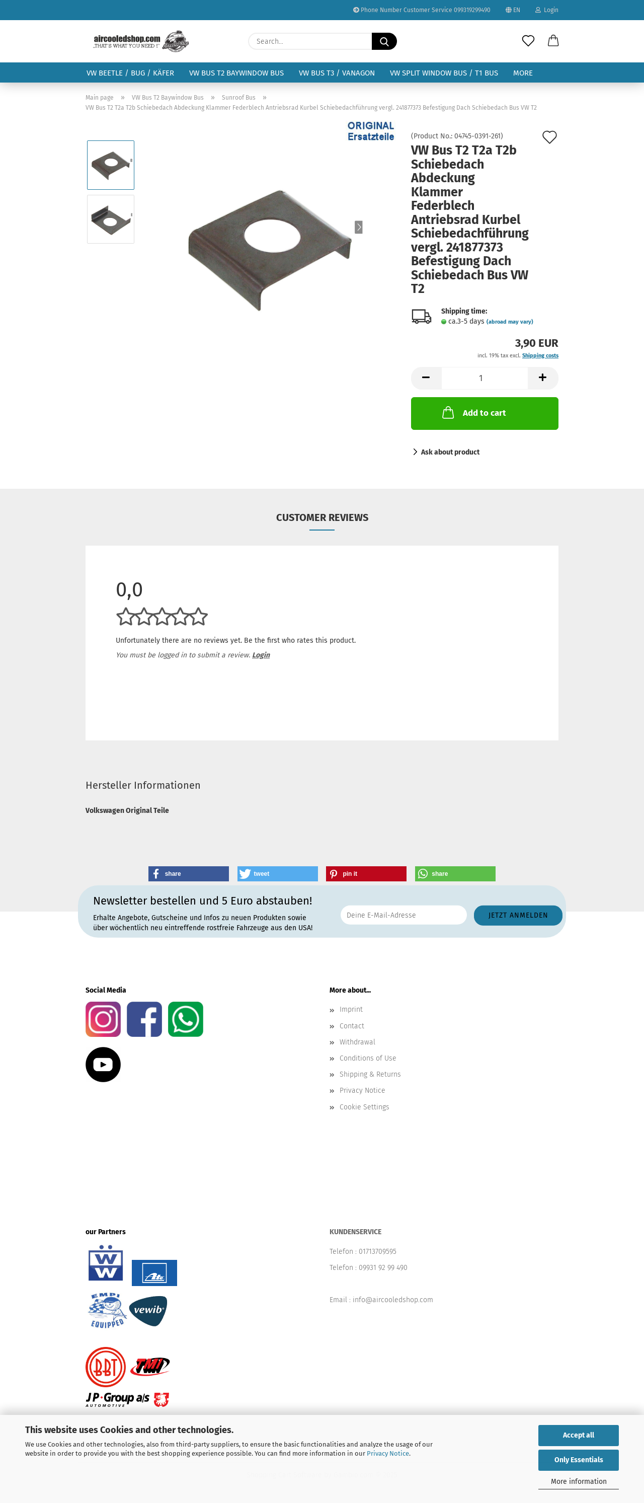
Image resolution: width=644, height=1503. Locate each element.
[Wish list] (528, 41)
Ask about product (450, 452)
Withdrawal (357, 1042)
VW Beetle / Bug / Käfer (130, 73)
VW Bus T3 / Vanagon (337, 73)
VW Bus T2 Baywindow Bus (236, 73)
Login (546, 10)
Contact (352, 1026)
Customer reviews (322, 517)
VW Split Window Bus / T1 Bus (444, 73)
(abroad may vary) (510, 322)
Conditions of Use (368, 1058)
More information (579, 1481)
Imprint (351, 1009)
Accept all (578, 1435)
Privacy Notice (388, 1453)
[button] (553, 41)
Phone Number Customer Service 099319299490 (422, 10)
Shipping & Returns (370, 1074)
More (523, 73)
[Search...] (384, 41)
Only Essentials (578, 1460)
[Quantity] (484, 378)
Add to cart (473, 412)
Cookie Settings (364, 1107)
